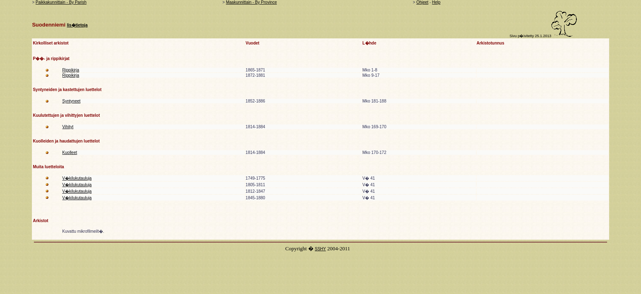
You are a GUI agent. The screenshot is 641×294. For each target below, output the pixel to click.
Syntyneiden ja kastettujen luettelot (67, 89)
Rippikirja (70, 70)
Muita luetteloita (48, 167)
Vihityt (67, 127)
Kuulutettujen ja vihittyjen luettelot (66, 115)
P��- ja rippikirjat (51, 58)
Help (436, 2)
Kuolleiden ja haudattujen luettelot (66, 141)
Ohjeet (422, 2)
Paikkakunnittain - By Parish (61, 2)
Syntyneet (71, 101)
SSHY (320, 249)
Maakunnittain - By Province (251, 2)
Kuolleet (69, 152)
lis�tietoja (77, 25)
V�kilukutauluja (77, 178)
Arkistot (40, 220)
